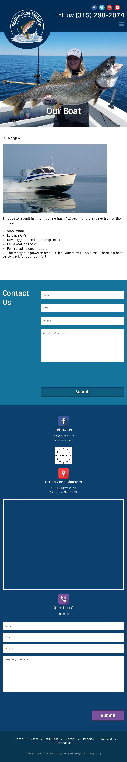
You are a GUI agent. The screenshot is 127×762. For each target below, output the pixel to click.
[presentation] (67, 374)
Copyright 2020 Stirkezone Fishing (43, 753)
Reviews (106, 739)
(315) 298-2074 (100, 15)
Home (19, 739)
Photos (71, 739)
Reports (88, 739)
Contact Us (63, 743)
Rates (34, 739)
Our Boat (52, 739)
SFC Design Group (93, 753)
